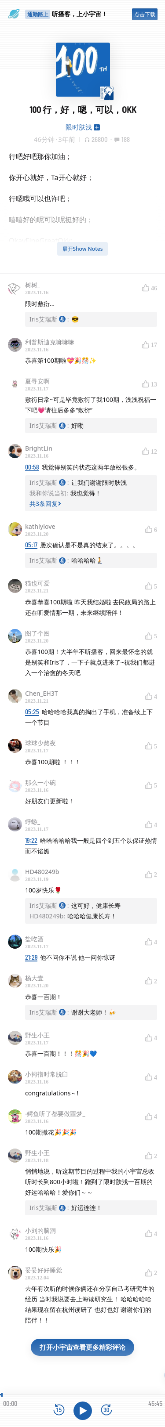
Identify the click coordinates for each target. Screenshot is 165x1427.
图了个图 (37, 633)
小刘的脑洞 (40, 1230)
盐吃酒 (34, 939)
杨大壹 (34, 978)
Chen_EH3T (41, 693)
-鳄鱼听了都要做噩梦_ (55, 1113)
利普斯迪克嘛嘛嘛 (49, 342)
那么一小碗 (40, 782)
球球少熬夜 (40, 743)
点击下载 (144, 14)
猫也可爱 (37, 583)
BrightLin (38, 448)
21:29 (31, 957)
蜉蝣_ (32, 821)
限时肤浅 (79, 127)
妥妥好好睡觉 (43, 1270)
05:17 (31, 545)
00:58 (32, 467)
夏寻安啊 (37, 381)
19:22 (31, 840)
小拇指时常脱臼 (46, 1074)
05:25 (32, 711)
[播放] (82, 1411)
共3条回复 (45, 503)
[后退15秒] (59, 1410)
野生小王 (37, 1035)
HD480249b (42, 871)
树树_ (32, 285)
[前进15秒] (106, 1410)
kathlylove (40, 526)
